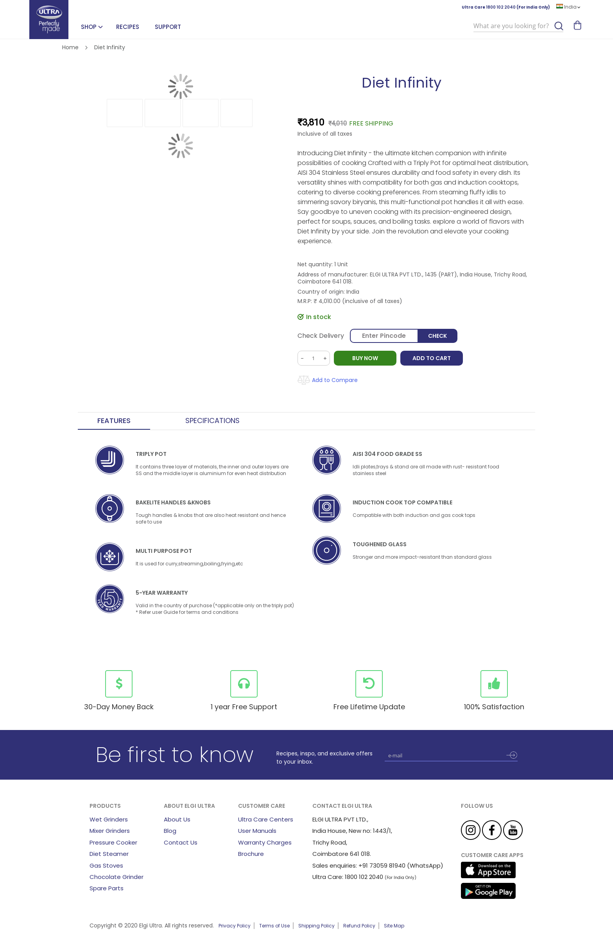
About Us (177, 819)
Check (437, 336)
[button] (125, 113)
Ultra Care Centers (265, 819)
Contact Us (180, 842)
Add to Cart (431, 358)
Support (168, 27)
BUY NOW (365, 358)
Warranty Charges (265, 842)
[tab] (114, 421)
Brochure (251, 854)
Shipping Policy (316, 925)
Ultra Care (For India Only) (506, 7)
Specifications (212, 420)
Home (70, 47)
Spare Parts (107, 888)
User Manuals (257, 831)
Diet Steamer (109, 854)
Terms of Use (274, 925)
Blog (170, 831)
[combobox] (518, 26)
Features (114, 420)
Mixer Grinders (110, 831)
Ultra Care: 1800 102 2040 (347, 877)
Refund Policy (359, 925)
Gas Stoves (106, 865)
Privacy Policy (235, 925)
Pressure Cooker (113, 842)
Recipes (127, 27)
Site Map (394, 925)
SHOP (89, 27)
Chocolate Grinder (116, 877)
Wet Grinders (109, 819)
